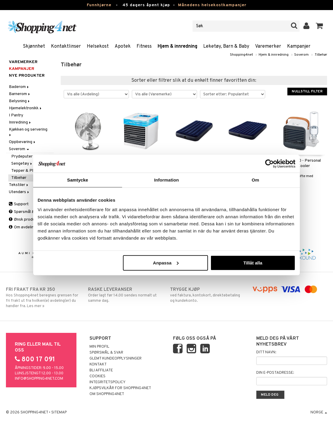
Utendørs (19, 192)
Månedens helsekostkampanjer (212, 5)
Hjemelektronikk (25, 108)
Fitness (144, 46)
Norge (318, 412)
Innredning (20, 122)
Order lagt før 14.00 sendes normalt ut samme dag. (125, 295)
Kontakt (98, 364)
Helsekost (98, 46)
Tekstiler (19, 184)
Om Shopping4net (106, 394)
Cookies (97, 376)
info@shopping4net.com (39, 378)
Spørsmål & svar (26, 211)
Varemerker (268, 46)
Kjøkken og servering (28, 131)
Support (19, 204)
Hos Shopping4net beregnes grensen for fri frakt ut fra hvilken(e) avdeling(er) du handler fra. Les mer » (43, 298)
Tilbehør (320, 54)
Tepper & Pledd (25, 170)
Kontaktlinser (66, 46)
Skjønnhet (34, 46)
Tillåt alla (252, 262)
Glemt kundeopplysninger (115, 358)
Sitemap (59, 412)
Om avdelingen (25, 227)
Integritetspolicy (107, 382)
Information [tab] (166, 179)
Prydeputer (22, 156)
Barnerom (20, 94)
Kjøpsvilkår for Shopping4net (120, 388)
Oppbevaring (22, 142)
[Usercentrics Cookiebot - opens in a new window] (269, 163)
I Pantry (16, 115)
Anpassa (166, 262)
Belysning (20, 101)
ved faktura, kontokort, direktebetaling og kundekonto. (207, 295)
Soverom (301, 54)
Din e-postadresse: (275, 372)
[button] (319, 26)
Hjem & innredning (177, 46)
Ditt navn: (266, 352)
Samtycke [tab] (77, 179)
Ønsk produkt (24, 219)
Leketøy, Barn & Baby (226, 46)
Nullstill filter (307, 91)
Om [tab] (255, 179)
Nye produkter (27, 75)
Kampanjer (298, 46)
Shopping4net (241, 54)
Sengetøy (22, 163)
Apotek (123, 46)
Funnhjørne (99, 5)
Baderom (19, 86)
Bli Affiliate (101, 370)
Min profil (99, 346)
